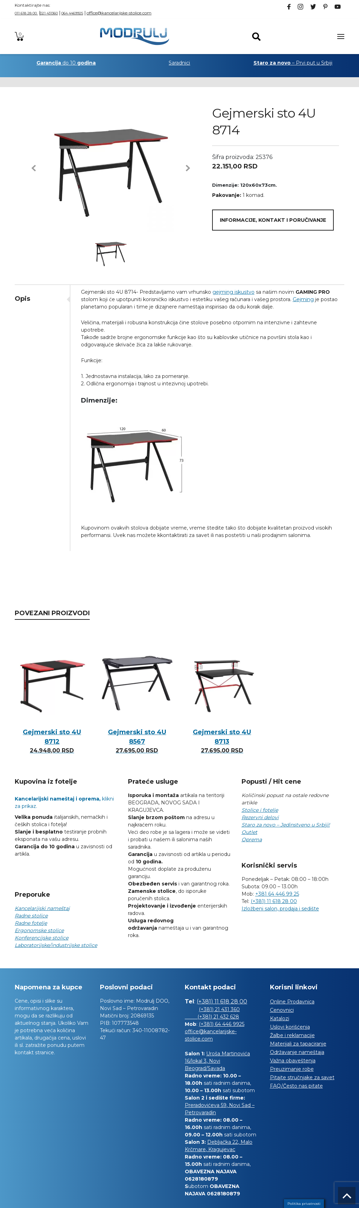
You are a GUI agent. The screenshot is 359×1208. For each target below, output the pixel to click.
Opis (22, 299)
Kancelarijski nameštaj (42, 908)
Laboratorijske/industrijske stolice (56, 945)
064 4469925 (72, 13)
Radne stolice (31, 915)
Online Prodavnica (292, 1001)
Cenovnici (282, 1010)
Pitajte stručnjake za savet (302, 1077)
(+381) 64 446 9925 (221, 1024)
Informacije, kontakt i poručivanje (273, 220)
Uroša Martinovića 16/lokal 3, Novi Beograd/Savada (217, 1060)
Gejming (303, 299)
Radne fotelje (31, 923)
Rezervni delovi (260, 817)
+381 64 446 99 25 (277, 894)
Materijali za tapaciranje (298, 1044)
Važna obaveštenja (293, 1060)
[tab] (42, 299)
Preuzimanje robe (292, 1069)
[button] (33, 168)
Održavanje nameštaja (297, 1052)
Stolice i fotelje (260, 810)
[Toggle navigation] (340, 36)
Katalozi (279, 1018)
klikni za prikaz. (64, 802)
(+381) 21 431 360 (219, 1009)
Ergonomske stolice (39, 930)
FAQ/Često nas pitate (296, 1086)
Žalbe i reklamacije (292, 1035)
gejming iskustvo (233, 292)
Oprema (252, 839)
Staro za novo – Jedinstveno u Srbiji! (286, 825)
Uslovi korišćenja (290, 1027)
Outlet (249, 832)
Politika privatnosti (303, 1203)
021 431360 (49, 13)
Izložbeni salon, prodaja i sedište (280, 908)
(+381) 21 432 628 (212, 1017)
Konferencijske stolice (41, 938)
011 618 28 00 (26, 13)
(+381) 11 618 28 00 (274, 901)
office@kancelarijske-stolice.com (119, 12)
